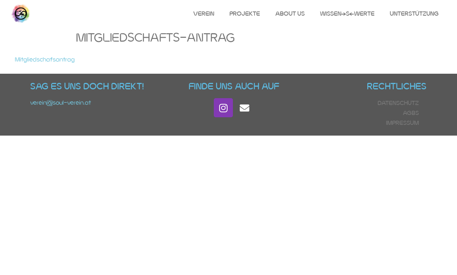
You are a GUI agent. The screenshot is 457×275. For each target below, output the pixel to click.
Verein (203, 13)
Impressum (402, 122)
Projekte (244, 13)
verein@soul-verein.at (60, 102)
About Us (290, 13)
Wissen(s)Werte (347, 13)
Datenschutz (398, 103)
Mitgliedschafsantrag (45, 59)
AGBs (411, 112)
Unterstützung (414, 13)
